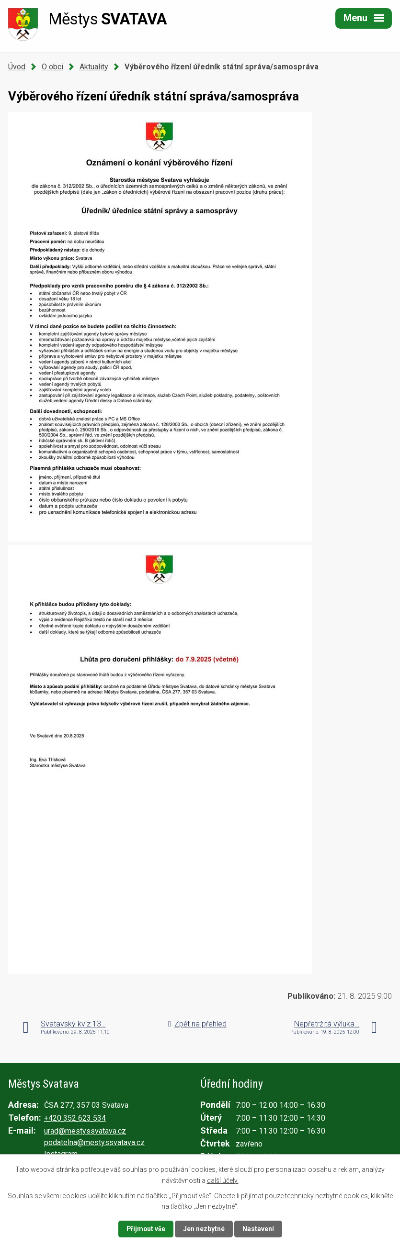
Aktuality (94, 66)
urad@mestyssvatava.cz (85, 1131)
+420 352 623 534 (75, 1118)
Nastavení (258, 1229)
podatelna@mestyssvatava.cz (94, 1142)
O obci (52, 66)
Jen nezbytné (204, 1229)
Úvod (16, 66)
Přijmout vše (146, 1229)
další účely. (223, 1180)
